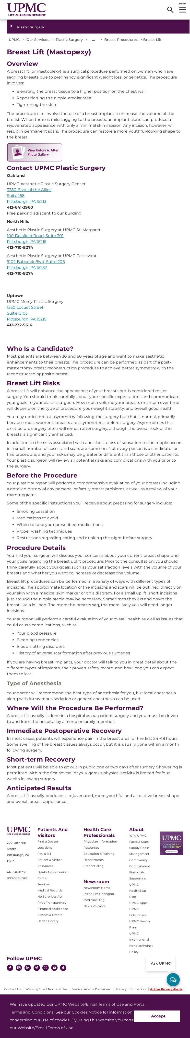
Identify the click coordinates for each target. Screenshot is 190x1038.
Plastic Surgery (30, 27)
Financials (136, 872)
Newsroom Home (97, 888)
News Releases (94, 906)
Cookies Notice (87, 1012)
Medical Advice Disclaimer (91, 989)
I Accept (157, 1016)
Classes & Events (49, 915)
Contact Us (12, 989)
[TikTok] (63, 968)
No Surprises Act (50, 896)
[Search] (170, 9)
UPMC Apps (138, 903)
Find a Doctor (47, 841)
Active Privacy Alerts (166, 989)
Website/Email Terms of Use (46, 989)
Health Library (48, 921)
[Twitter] (45, 968)
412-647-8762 (16, 872)
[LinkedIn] (27, 968)
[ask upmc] (173, 979)
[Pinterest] (37, 968)
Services (43, 884)
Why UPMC (138, 835)
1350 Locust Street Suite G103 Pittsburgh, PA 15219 (27, 313)
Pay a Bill (44, 853)
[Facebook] (10, 968)
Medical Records (49, 890)
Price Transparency (51, 902)
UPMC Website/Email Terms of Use (89, 1004)
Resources (91, 847)
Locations (44, 847)
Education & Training (99, 853)
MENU (182, 3)
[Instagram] (19, 968)
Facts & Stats (139, 842)
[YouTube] (54, 968)
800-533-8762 (17, 878)
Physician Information (100, 841)
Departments (93, 860)
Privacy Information (131, 989)
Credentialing (93, 866)
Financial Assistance (52, 909)
